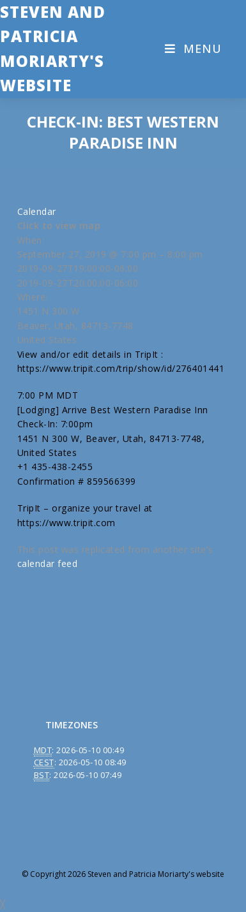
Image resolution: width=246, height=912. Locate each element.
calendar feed (47, 563)
